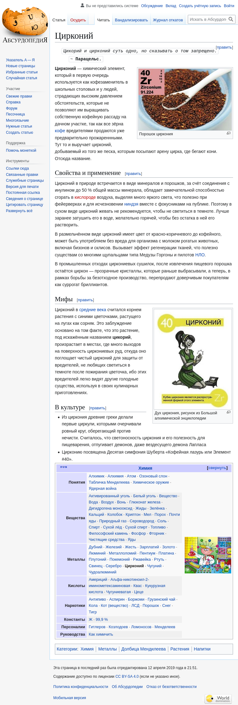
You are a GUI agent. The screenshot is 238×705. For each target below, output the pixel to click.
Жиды (140, 508)
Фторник (156, 533)
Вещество (168, 495)
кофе (60, 130)
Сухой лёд (112, 526)
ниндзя (131, 203)
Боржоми (136, 599)
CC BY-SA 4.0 (127, 676)
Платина (166, 553)
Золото (168, 546)
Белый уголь (144, 495)
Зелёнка (157, 508)
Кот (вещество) (114, 605)
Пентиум (147, 553)
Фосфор (138, 533)
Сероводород (142, 520)
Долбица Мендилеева (143, 648)
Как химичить (101, 634)
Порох (160, 514)
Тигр (93, 611)
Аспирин (117, 599)
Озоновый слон (153, 475)
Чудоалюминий (103, 571)
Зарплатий (149, 546)
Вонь (121, 501)
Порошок (151, 605)
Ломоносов (141, 626)
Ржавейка (142, 559)
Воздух (107, 501)
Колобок (115, 514)
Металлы (107, 648)
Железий (114, 546)
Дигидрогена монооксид (110, 508)
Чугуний (154, 565)
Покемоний (119, 559)
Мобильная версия (69, 697)
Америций (98, 579)
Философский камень (108, 533)
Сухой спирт (136, 526)
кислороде (85, 196)
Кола (93, 605)
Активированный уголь (109, 495)
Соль (162, 520)
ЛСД (135, 605)
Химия (145, 467)
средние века (92, 309)
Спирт (94, 526)
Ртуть (159, 559)
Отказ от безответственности (172, 686)
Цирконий (134, 565)
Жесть (130, 546)
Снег (166, 605)
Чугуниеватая (118, 591)
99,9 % (102, 619)
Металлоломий (122, 553)
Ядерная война (103, 488)
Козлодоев (118, 626)
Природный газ (112, 520)
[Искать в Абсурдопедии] (212, 19)
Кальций (96, 514)
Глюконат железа (144, 501)
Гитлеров (97, 626)
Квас (138, 585)
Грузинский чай (161, 599)
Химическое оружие (151, 482)
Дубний (95, 546)
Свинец (96, 565)
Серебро (113, 565)
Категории (67, 648)
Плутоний (97, 559)
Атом (131, 475)
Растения (179, 648)
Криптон (133, 514)
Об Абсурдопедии (127, 686)
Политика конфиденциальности (80, 686)
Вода (93, 501)
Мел (148, 514)
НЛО (200, 254)
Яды (132, 539)
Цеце (138, 591)
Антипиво (97, 599)
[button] (19, 211)
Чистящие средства (107, 539)
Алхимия (116, 475)
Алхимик (96, 475)
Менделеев (165, 626)
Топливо (158, 526)
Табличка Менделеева (109, 482)
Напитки (202, 648)
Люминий (97, 553)
